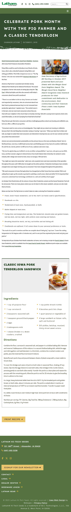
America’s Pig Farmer (29, 77)
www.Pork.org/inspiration (13, 246)
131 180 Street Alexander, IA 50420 (22, 446)
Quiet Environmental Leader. (10, 61)
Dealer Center (11, 483)
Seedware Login (12, 487)
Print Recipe (14, 419)
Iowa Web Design (57, 500)
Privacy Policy (40, 503)
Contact (7, 474)
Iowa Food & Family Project (36, 243)
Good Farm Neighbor (25, 61)
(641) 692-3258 (40, 4)
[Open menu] (67, 11)
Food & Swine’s (59, 240)
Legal (6, 479)
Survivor (35, 61)
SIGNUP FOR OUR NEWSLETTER (22, 467)
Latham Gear (8, 491)
